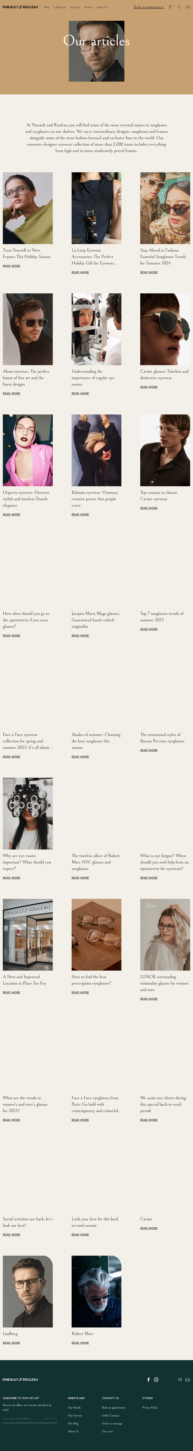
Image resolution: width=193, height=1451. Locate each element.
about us (101, 7)
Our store (107, 1431)
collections (59, 7)
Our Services (75, 1415)
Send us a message (112, 1423)
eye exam (75, 7)
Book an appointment (148, 7)
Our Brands (74, 1407)
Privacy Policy (150, 1407)
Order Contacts (110, 1415)
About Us (73, 1431)
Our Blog (73, 1423)
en (187, 1380)
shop (47, 7)
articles (88, 7)
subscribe (50, 1418)
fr (188, 7)
